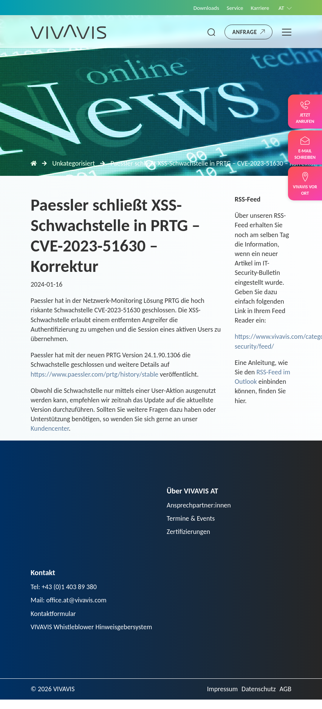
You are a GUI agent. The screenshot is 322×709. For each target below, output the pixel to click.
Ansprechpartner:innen (199, 505)
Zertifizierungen (188, 531)
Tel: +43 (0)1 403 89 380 (64, 587)
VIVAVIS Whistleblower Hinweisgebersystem (91, 627)
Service (235, 8)
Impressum (222, 689)
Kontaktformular (53, 614)
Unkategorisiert (73, 163)
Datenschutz (259, 689)
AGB (285, 689)
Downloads (206, 8)
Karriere (260, 8)
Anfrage (244, 32)
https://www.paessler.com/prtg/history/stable (94, 374)
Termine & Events (191, 518)
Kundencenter (50, 428)
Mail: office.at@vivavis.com (69, 600)
